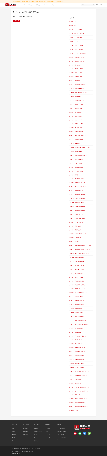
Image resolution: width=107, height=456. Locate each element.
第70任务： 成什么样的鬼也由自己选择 (78, 292)
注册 (101, 4)
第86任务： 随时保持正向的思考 (76, 355)
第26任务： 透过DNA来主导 (75, 120)
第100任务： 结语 (73, 410)
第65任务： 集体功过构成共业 (76, 273)
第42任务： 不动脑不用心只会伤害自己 (78, 182)
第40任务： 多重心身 (74, 175)
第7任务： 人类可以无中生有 (76, 45)
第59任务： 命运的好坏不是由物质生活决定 (79, 249)
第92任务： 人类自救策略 (75, 379)
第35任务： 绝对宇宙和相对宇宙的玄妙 (78, 155)
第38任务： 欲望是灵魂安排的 (76, 167)
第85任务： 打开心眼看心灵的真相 (77, 351)
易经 (13, 428)
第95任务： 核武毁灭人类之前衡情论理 (78, 391)
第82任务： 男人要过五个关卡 (76, 340)
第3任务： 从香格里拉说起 (75, 29)
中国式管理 (14, 434)
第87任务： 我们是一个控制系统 (76, 359)
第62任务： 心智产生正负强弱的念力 (77, 261)
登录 (97, 4)
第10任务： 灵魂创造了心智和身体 (77, 57)
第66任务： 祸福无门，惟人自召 (76, 277)
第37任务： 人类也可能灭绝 (75, 163)
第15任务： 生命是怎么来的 (75, 76)
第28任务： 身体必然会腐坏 (75, 127)
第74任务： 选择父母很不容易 (76, 308)
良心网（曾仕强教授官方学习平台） (26, 448)
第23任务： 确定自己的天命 (75, 108)
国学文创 (47, 437)
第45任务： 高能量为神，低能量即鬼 (77, 194)
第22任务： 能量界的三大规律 (76, 104)
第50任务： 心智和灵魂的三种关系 (77, 214)
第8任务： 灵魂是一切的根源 (76, 49)
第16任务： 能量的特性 (74, 80)
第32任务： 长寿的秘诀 (74, 143)
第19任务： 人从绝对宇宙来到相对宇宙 (78, 92)
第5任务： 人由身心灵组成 (75, 37)
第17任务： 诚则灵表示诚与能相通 (77, 84)
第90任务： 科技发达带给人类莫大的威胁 (78, 371)
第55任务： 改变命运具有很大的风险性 (78, 233)
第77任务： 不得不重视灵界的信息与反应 (78, 320)
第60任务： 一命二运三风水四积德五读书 (78, 253)
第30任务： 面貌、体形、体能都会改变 (78, 135)
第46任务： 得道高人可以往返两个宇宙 (78, 198)
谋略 (13, 441)
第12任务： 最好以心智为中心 (76, 65)
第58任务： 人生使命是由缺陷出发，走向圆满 (80, 245)
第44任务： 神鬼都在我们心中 (76, 190)
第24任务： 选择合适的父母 (75, 112)
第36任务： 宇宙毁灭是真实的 (76, 159)
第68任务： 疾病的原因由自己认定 (77, 285)
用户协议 (36, 437)
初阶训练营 (25, 431)
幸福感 (13, 437)
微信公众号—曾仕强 (61, 431)
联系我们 (36, 434)
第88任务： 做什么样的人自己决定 (77, 363)
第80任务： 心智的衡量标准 (75, 332)
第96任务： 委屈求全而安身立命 (76, 395)
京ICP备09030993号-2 (17, 453)
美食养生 (47, 434)
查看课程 (16, 20)
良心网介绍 (37, 428)
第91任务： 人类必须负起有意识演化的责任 (79, 375)
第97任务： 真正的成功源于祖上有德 (77, 398)
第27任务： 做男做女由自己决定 (76, 124)
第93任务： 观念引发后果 (75, 383)
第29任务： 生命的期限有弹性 (76, 131)
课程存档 (38, 448)
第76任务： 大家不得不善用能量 (76, 316)
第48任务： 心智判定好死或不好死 (77, 206)
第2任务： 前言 (73, 25)
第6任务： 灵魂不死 (74, 41)
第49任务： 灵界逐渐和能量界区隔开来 (78, 210)
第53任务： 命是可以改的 (75, 226)
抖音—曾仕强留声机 (61, 428)
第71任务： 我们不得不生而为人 (76, 296)
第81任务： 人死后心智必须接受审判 (77, 336)
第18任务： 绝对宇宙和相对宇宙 (76, 88)
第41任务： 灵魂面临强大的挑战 (76, 178)
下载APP (54, 5)
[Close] (95, 1)
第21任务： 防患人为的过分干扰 (76, 100)
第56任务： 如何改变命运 (75, 237)
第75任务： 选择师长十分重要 (76, 312)
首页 (24, 5)
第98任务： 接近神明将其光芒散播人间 (78, 402)
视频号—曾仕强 (60, 434)
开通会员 (38, 5)
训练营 (46, 5)
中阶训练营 (25, 434)
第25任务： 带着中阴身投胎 (75, 116)
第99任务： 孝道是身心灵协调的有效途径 (78, 406)
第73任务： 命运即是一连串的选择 (77, 304)
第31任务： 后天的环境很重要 (76, 139)
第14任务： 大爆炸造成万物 (75, 72)
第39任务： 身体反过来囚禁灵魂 (76, 171)
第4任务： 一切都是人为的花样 (76, 33)
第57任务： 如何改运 (74, 241)
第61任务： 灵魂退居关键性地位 (76, 257)
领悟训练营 (25, 428)
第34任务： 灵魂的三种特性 (75, 151)
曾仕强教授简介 (38, 431)
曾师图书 (47, 428)
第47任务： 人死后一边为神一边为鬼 (77, 202)
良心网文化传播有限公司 (26, 451)
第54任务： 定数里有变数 (75, 230)
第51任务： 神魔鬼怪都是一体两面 (77, 218)
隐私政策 (36, 441)
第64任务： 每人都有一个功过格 (76, 269)
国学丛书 (47, 431)
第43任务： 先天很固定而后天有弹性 (77, 186)
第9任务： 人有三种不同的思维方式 (77, 53)
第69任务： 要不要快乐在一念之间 (77, 288)
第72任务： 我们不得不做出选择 (76, 300)
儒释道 (13, 431)
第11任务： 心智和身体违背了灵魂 (77, 61)
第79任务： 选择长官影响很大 (76, 328)
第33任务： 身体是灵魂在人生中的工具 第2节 (79, 147)
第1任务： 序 (72, 21)
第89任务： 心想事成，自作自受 (76, 367)
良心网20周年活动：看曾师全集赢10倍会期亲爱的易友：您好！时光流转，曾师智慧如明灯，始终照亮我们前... (38, 1)
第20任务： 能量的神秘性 (75, 96)
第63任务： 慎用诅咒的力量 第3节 (77, 265)
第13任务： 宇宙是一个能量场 (76, 69)
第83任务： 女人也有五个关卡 (76, 343)
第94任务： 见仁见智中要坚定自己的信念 (78, 387)
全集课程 (30, 5)
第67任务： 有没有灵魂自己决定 (76, 281)
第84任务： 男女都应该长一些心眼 (77, 347)
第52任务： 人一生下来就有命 (76, 222)
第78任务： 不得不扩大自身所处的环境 (78, 324)
